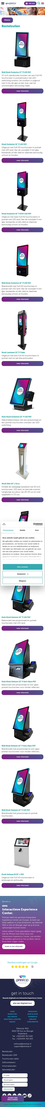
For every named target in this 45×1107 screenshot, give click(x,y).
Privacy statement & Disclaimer (18, 1104)
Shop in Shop (32, 1014)
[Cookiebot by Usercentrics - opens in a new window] (33, 524)
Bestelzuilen (7, 1051)
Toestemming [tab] (8, 530)
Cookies (6, 1104)
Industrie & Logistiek (12, 1019)
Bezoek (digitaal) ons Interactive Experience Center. (22, 998)
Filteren (7, 20)
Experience (32, 1016)
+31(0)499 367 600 (24, 1036)
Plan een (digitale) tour (22, 1003)
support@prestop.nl (22, 1046)
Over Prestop (32, 1022)
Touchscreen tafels (10, 1059)
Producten (12, 1014)
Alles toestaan (22, 567)
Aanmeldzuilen (8, 1070)
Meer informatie (22, 91)
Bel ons (30, 3)
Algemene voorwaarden (34, 1104)
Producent (32, 1011)
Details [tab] (22, 530)
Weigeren (22, 581)
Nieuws (12, 1022)
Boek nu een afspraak (14, 946)
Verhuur (32, 1019)
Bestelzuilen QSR (9, 1055)
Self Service (12, 1016)
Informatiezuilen (9, 1066)
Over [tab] (37, 530)
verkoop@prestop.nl (22, 1044)
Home (12, 1011)
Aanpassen (22, 574)
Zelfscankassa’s (8, 1062)
